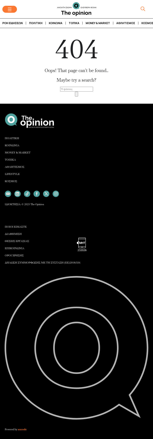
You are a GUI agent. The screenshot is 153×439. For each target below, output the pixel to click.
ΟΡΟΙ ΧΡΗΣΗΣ (14, 255)
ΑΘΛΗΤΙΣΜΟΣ (14, 167)
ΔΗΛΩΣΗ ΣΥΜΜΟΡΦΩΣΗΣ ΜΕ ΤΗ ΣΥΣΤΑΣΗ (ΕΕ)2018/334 (42, 262)
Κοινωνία (55, 23)
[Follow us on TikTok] (27, 194)
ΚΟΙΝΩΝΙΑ (12, 145)
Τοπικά (74, 23)
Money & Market (98, 23)
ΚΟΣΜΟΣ (11, 181)
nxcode (22, 429)
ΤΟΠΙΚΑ (10, 160)
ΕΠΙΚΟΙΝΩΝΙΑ (14, 248)
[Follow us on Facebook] (36, 194)
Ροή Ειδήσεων (12, 23)
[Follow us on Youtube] (8, 194)
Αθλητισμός (125, 23)
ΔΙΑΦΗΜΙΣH (13, 234)
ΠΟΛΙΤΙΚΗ (12, 138)
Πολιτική (35, 23)
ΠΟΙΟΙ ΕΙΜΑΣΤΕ (16, 227)
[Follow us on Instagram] (56, 194)
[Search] (76, 94)
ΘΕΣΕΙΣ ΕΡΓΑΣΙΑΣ (17, 241)
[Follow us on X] (46, 194)
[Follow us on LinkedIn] (17, 194)
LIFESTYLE (12, 174)
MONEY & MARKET (17, 152)
